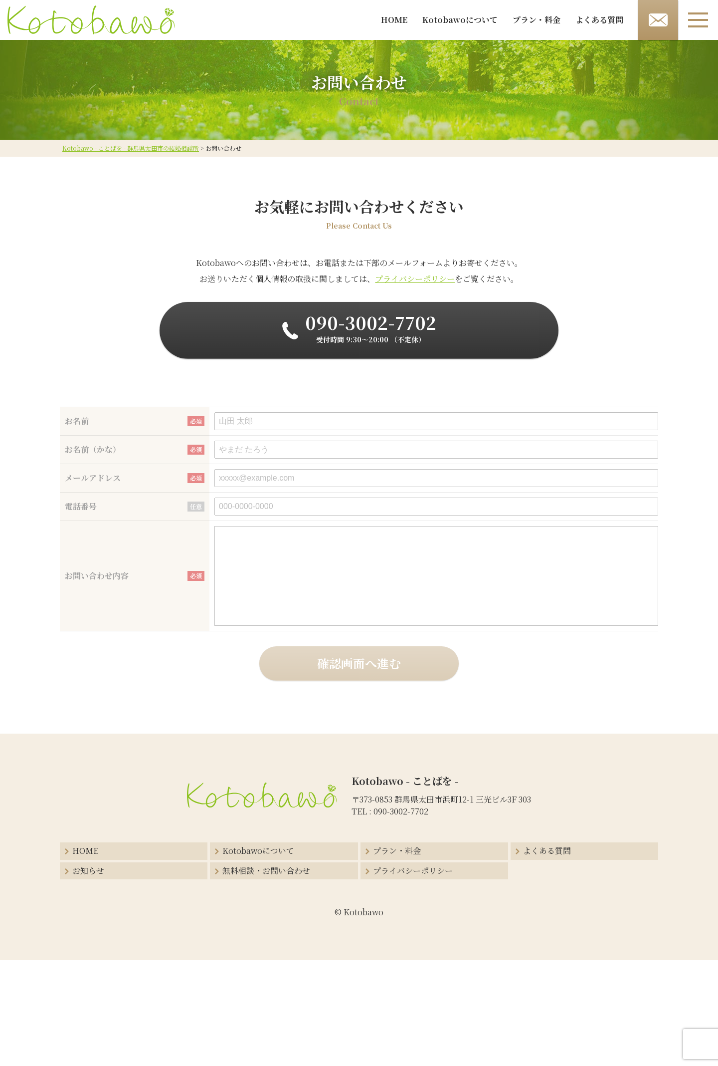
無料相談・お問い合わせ (266, 870)
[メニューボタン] (698, 20)
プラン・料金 (536, 19)
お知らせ (88, 870)
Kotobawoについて (460, 19)
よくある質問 (599, 19)
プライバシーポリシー (415, 278)
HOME (394, 19)
